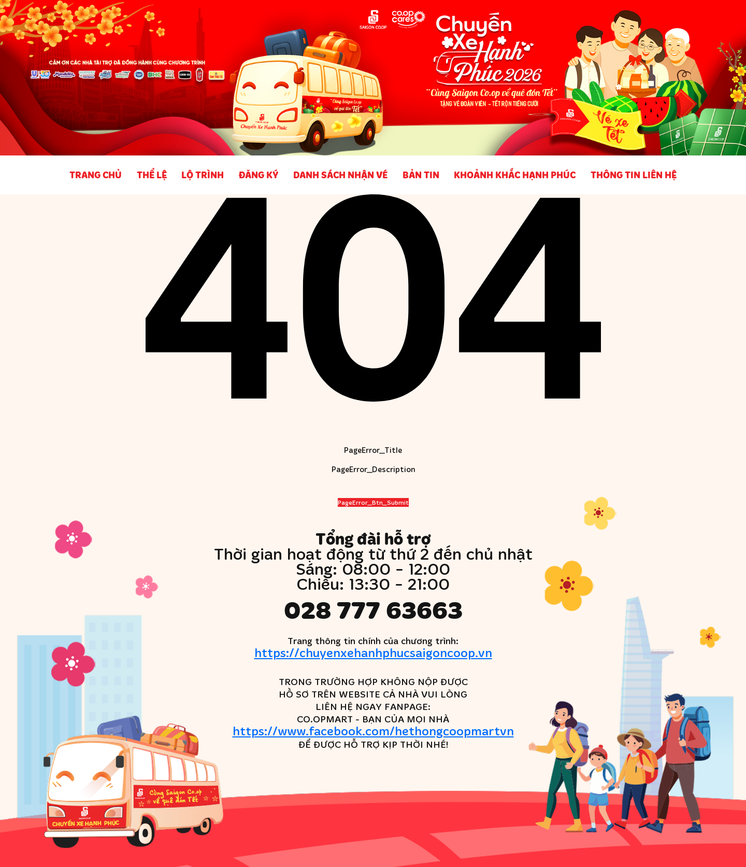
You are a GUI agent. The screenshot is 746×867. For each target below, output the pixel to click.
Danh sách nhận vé (340, 174)
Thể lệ (152, 174)
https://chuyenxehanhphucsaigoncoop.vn (373, 652)
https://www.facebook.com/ (373, 730)
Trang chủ (95, 174)
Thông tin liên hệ (634, 174)
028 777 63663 (373, 609)
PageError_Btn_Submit (373, 502)
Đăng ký (259, 174)
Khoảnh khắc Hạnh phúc (515, 174)
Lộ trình (202, 174)
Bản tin (421, 174)
